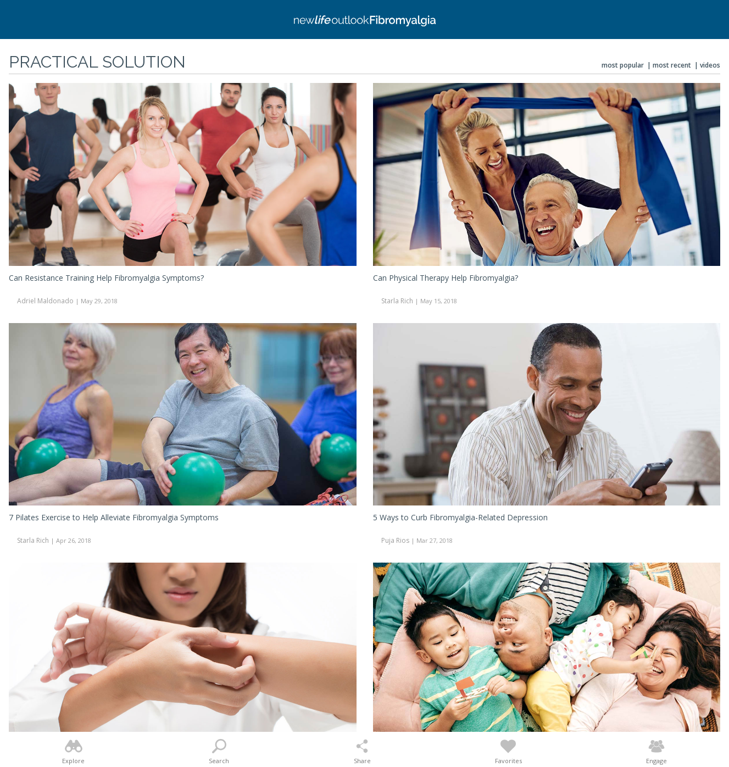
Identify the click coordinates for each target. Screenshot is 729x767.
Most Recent (672, 65)
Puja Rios (395, 540)
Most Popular (623, 65)
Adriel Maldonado (45, 300)
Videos (710, 65)
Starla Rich (397, 300)
